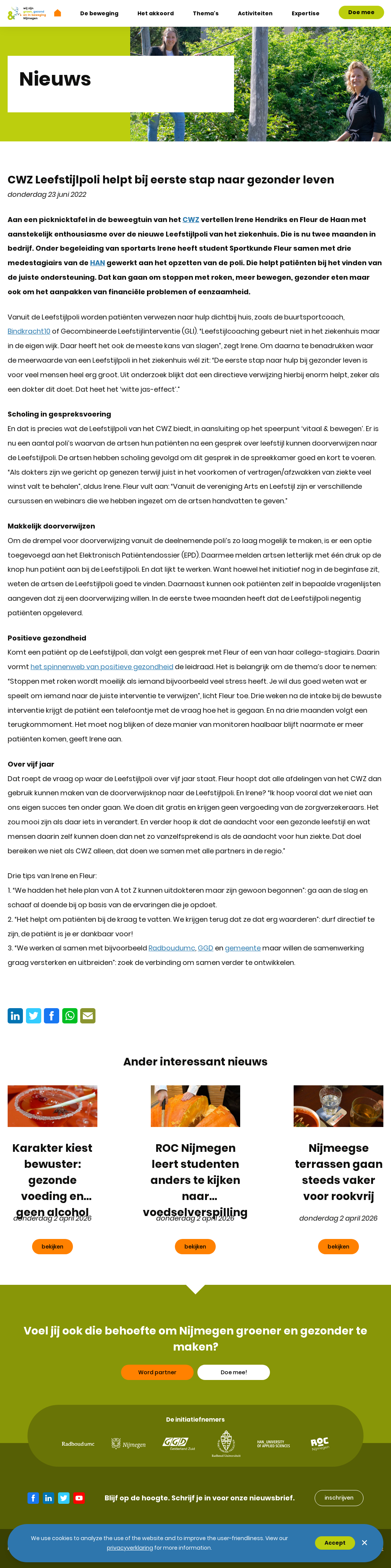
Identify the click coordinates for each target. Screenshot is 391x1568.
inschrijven (339, 1498)
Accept (335, 1543)
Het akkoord (155, 13)
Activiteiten (255, 13)
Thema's (206, 13)
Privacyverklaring (130, 1548)
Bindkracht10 (29, 331)
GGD (205, 948)
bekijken (52, 1246)
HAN (97, 263)
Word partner (157, 1398)
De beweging (99, 13)
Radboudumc (172, 948)
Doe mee (361, 12)
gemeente (243, 948)
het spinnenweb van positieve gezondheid (102, 666)
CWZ (191, 219)
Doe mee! (234, 1398)
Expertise (306, 13)
